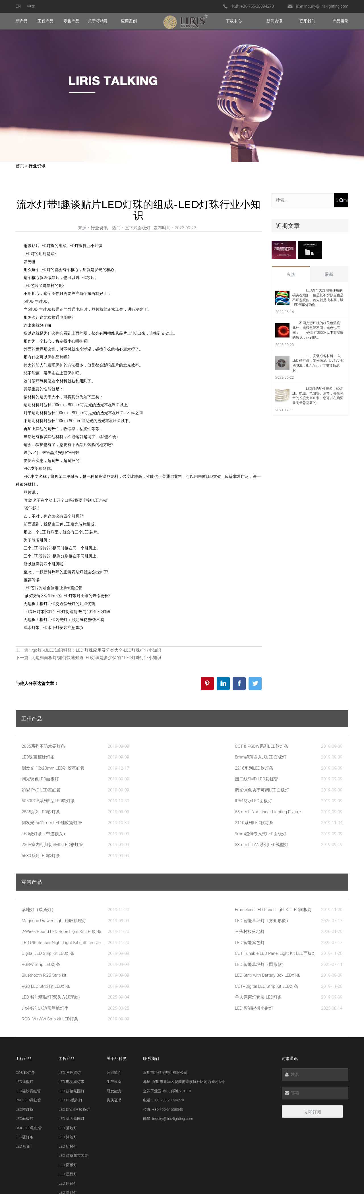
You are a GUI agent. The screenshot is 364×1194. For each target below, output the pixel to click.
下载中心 (234, 21)
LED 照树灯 (68, 1059)
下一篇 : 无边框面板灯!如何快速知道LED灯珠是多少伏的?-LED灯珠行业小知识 (89, 657)
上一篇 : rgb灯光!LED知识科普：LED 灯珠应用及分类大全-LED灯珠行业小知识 (88, 650)
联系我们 (307, 21)
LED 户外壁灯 (70, 985)
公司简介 (114, 985)
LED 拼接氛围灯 (71, 1003)
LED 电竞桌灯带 (71, 994)
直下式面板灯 (137, 227)
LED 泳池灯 (68, 1049)
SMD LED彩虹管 (29, 1040)
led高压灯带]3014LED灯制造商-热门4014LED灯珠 (67, 611)
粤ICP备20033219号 (259, 1180)
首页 (20, 165)
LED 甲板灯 (68, 1142)
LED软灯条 (24, 1022)
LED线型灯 (24, 994)
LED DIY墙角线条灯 (74, 1022)
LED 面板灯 (68, 1077)
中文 (31, 6)
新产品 (22, 21)
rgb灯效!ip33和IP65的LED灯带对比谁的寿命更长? (67, 595)
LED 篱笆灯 (68, 1114)
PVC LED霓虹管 (28, 1012)
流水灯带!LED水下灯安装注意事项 (53, 627)
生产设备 (114, 994)
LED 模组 (23, 1059)
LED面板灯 (24, 1031)
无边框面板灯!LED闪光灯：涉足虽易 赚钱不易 (64, 619)
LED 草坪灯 (68, 1133)
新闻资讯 (274, 21)
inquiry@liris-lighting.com (326, 6)
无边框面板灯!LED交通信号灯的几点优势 (59, 603)
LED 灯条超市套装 (73, 1068)
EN (18, 6)
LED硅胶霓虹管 (28, 1003)
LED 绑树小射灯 (71, 1123)
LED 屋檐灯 (68, 1086)
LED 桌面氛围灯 (71, 1031)
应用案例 (129, 21)
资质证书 (114, 1012)
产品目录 (340, 21)
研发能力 (114, 1003)
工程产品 (45, 21)
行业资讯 (37, 165)
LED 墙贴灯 (68, 1105)
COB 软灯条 (25, 985)
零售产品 (71, 21)
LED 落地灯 (68, 1040)
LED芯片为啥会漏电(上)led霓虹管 (53, 587)
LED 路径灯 (68, 1096)
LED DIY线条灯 (71, 1012)
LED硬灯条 (24, 1049)
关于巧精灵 (98, 21)
